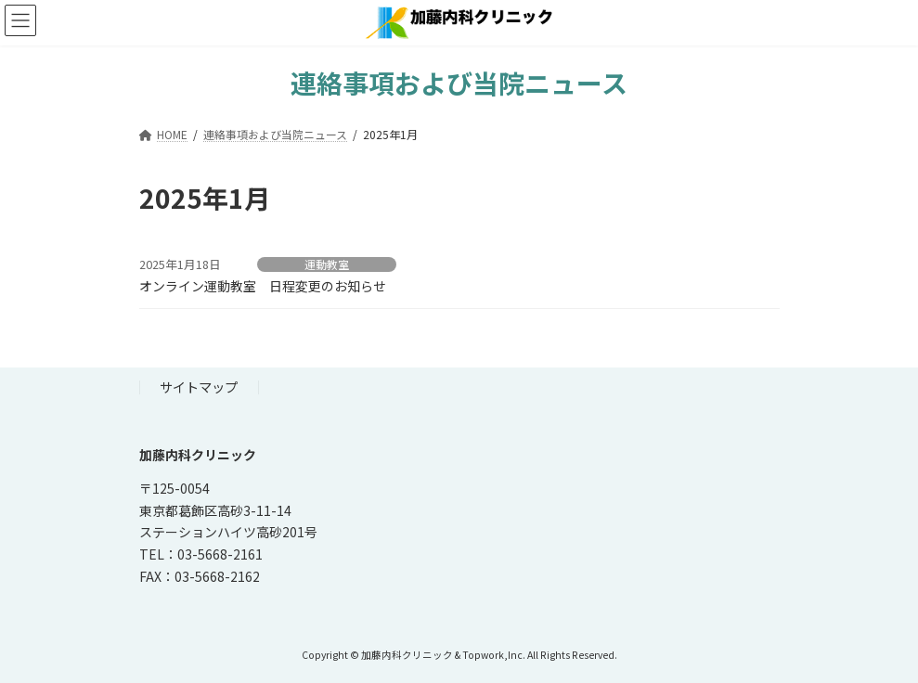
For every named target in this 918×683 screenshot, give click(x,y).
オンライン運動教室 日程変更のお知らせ (262, 286)
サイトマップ (199, 387)
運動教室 (326, 264)
